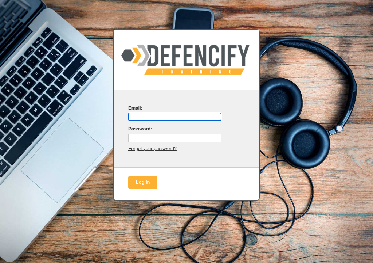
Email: (135, 108)
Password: (140, 129)
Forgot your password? (152, 148)
